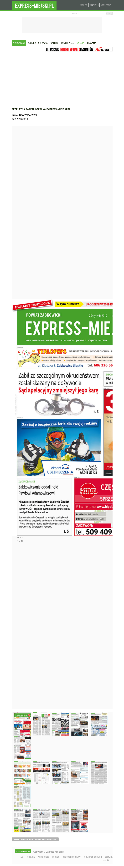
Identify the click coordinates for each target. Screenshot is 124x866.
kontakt (55, 857)
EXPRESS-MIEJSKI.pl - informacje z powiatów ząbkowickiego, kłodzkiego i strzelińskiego (34, 5)
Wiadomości (19, 43)
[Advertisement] (62, 82)
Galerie (54, 43)
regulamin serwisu (92, 857)
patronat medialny (71, 857)
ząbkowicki (106, 4)
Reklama (91, 43)
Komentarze (67, 43)
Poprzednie (18, 218)
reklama (31, 857)
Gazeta (80, 43)
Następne (18, 627)
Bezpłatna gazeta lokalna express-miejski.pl (41, 109)
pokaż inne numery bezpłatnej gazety (35, 839)
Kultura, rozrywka (38, 43)
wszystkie (94, 5)
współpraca (43, 857)
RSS (21, 857)
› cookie (75, 13)
